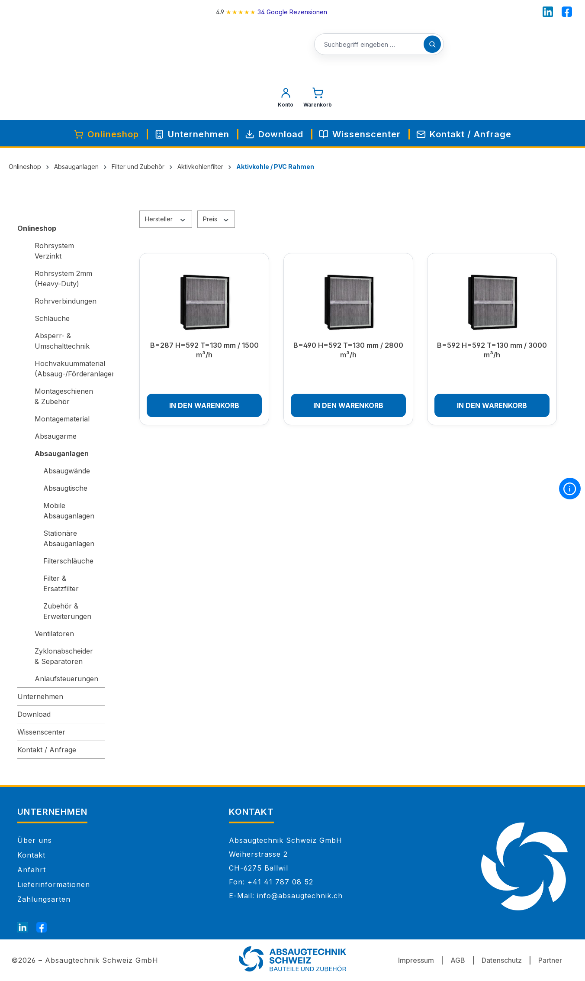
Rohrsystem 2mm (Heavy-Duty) (63, 278)
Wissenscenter (41, 732)
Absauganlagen (62, 453)
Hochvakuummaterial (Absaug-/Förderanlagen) (70, 368)
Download (34, 714)
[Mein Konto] (286, 99)
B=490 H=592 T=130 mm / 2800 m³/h (348, 350)
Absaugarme (56, 436)
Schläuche (52, 318)
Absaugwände (66, 470)
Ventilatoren (54, 633)
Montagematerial (62, 418)
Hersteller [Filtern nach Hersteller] (165, 218)
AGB (457, 960)
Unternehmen (40, 696)
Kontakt (31, 855)
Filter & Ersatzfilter (61, 583)
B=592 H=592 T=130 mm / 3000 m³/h (492, 350)
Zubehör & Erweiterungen (67, 611)
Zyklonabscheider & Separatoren (64, 656)
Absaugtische (65, 488)
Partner (550, 960)
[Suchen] (432, 44)
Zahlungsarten (44, 899)
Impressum (416, 960)
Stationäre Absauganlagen (68, 538)
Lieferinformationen (53, 884)
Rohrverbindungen (65, 301)
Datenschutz (502, 960)
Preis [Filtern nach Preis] (216, 218)
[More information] (570, 488)
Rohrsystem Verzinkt (54, 250)
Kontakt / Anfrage (46, 749)
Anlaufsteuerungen (66, 678)
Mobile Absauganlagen (68, 510)
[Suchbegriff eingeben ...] (379, 44)
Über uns (34, 840)
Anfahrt (31, 869)
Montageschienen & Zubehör (64, 396)
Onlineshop (36, 228)
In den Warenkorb (204, 405)
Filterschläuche (68, 561)
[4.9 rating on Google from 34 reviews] (271, 12)
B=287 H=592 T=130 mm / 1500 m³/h (204, 350)
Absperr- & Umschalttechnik (62, 340)
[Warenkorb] (318, 99)
